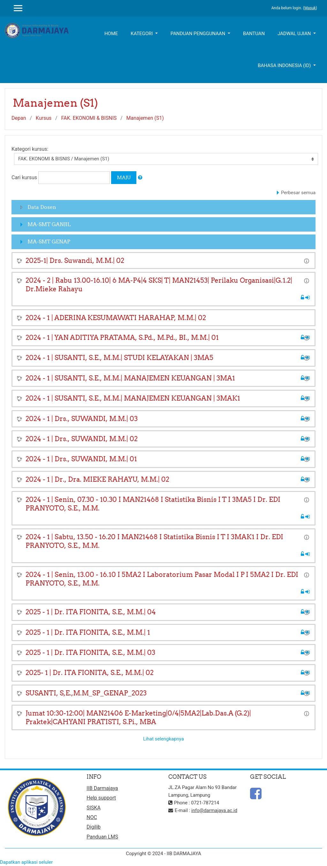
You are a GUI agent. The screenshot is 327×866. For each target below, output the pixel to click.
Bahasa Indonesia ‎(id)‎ (285, 65)
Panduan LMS (102, 837)
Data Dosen (41, 207)
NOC (92, 817)
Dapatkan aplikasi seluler (26, 862)
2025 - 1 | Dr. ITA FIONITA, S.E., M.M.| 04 (91, 612)
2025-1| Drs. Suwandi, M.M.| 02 (75, 260)
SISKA (94, 808)
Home (111, 33)
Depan (18, 118)
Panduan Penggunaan (198, 33)
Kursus (43, 118)
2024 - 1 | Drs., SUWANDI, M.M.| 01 (81, 459)
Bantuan (254, 33)
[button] (140, 177)
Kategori (142, 33)
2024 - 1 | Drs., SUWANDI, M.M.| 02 (82, 438)
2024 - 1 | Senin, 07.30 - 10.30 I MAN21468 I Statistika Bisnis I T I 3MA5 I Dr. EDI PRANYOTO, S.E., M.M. (153, 503)
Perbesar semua (298, 192)
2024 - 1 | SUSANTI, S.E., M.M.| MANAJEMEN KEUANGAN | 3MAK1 (133, 398)
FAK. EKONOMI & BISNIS (89, 118)
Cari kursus (24, 177)
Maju (124, 177)
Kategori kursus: (29, 149)
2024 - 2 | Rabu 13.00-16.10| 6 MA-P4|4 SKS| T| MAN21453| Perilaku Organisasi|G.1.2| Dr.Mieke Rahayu (159, 284)
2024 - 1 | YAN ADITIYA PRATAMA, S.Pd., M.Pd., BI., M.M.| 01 (122, 337)
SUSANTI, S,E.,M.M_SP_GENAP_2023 (86, 693)
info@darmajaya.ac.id (214, 810)
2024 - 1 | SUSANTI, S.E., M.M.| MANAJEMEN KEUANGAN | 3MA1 (130, 378)
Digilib (94, 827)
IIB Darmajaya (102, 788)
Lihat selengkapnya (163, 739)
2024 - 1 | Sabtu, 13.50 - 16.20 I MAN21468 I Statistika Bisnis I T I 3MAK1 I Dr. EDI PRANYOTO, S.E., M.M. (154, 541)
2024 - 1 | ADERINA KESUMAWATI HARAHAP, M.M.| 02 (116, 317)
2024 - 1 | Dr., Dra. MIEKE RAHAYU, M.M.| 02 (97, 479)
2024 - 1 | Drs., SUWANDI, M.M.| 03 (82, 418)
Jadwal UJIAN (295, 33)
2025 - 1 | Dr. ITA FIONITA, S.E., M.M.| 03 (90, 652)
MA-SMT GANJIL (49, 224)
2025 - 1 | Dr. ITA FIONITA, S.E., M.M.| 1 (88, 632)
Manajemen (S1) (145, 118)
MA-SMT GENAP (48, 241)
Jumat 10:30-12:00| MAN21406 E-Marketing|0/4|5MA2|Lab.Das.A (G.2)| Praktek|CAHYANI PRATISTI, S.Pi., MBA (138, 717)
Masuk (310, 8)
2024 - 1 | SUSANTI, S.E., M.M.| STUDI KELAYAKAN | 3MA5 (119, 357)
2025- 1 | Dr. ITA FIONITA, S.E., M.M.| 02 (90, 672)
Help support (101, 798)
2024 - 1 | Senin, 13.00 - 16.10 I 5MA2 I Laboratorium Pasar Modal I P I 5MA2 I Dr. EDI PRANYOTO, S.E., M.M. (162, 578)
